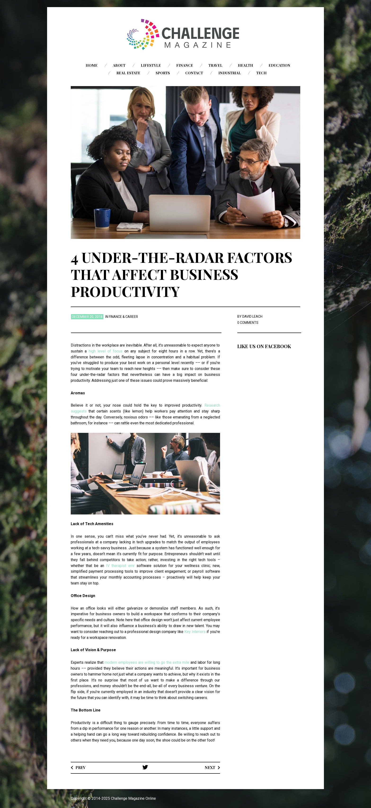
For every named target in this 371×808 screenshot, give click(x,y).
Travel (215, 65)
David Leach (252, 316)
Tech (261, 72)
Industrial (229, 72)
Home (91, 65)
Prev (80, 767)
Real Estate (128, 72)
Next (210, 767)
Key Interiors (195, 631)
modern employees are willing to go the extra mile (147, 662)
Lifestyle (151, 65)
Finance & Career (123, 317)
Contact (194, 72)
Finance (184, 65)
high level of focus (106, 351)
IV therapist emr (120, 565)
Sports (163, 72)
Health (245, 65)
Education (279, 65)
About (119, 65)
